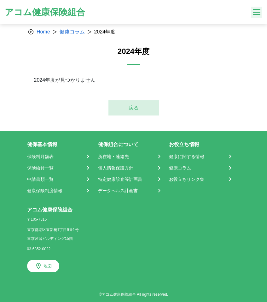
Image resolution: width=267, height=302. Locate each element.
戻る (134, 107)
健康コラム (72, 31)
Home (43, 31)
